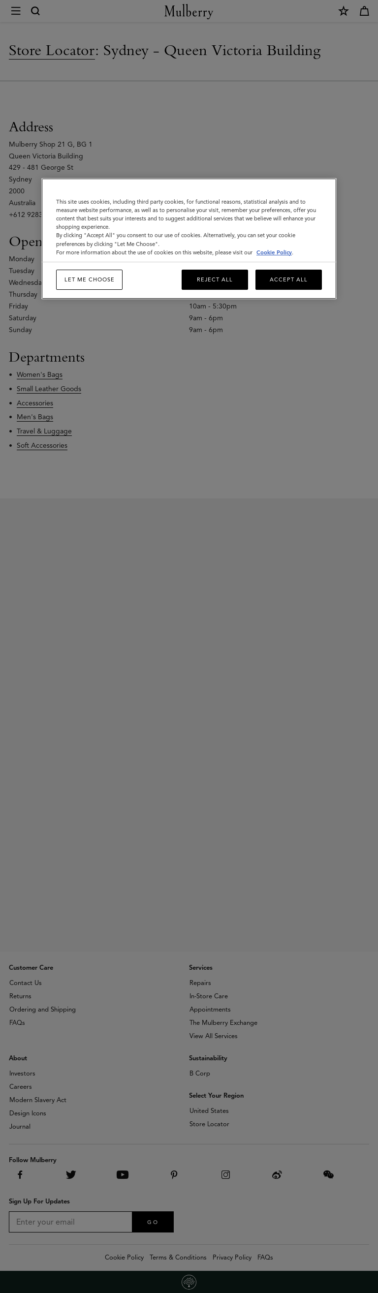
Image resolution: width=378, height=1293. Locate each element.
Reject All (215, 279)
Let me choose (89, 279)
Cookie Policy (274, 252)
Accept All (289, 279)
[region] (189, 238)
